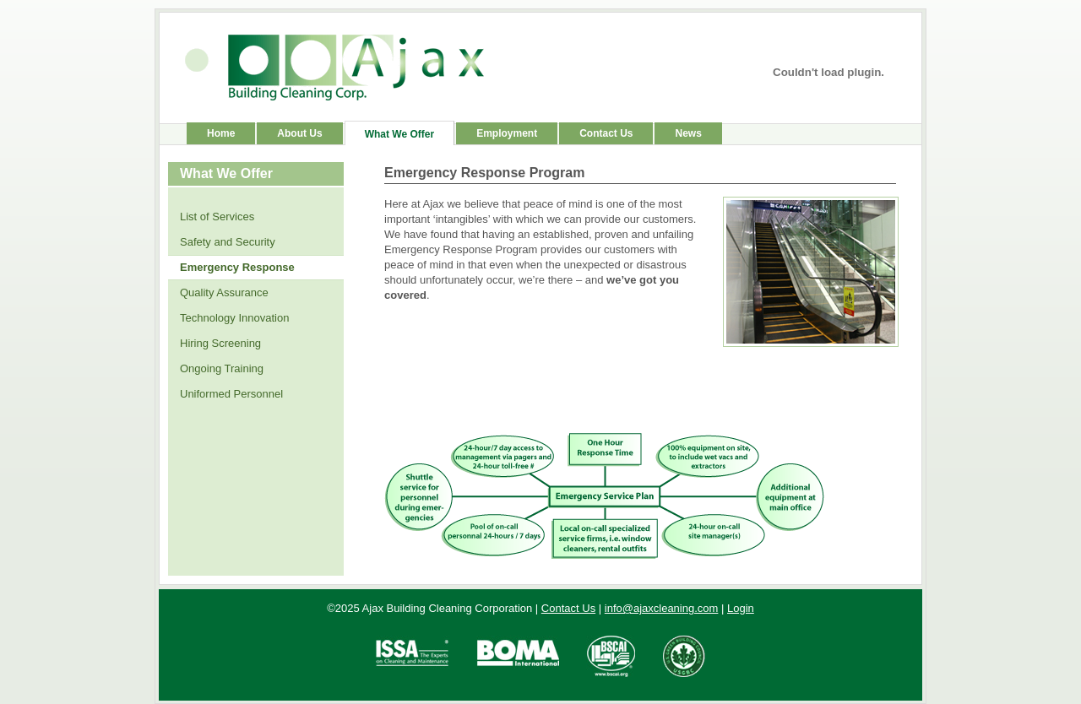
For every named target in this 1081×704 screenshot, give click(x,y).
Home (221, 133)
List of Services (217, 216)
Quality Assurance (224, 292)
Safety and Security (227, 242)
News (688, 133)
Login (740, 608)
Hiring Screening (220, 343)
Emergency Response (237, 267)
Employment (506, 133)
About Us (299, 133)
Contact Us (606, 133)
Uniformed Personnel (231, 393)
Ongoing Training (221, 368)
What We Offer (399, 134)
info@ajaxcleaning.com (662, 608)
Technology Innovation (234, 317)
